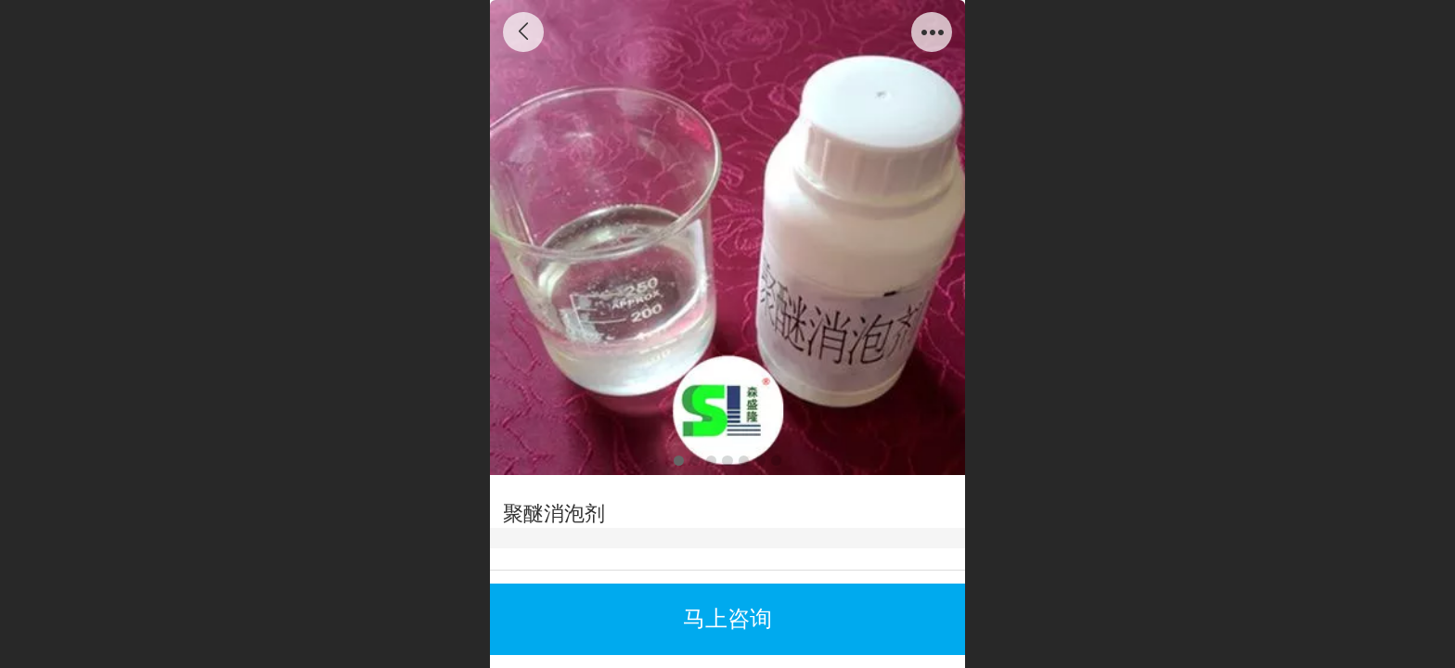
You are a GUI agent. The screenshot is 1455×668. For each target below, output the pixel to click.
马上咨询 (727, 618)
